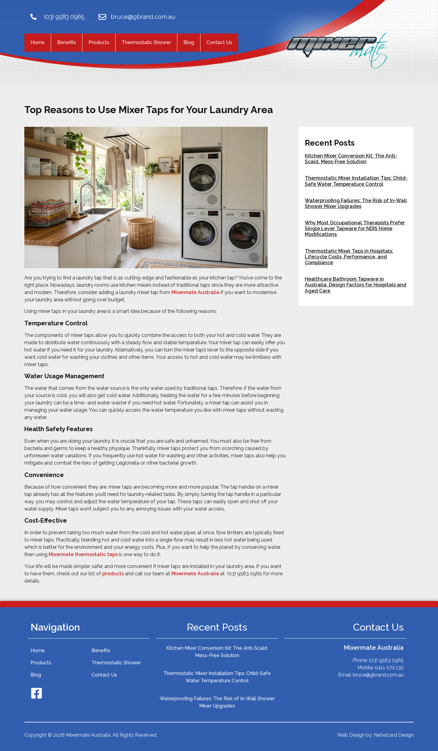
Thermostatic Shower (146, 42)
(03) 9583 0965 (64, 16)
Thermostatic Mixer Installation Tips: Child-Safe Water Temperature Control (356, 181)
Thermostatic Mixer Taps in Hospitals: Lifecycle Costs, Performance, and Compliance (349, 256)
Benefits (66, 42)
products (113, 573)
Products (99, 42)
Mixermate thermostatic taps (83, 554)
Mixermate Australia (195, 292)
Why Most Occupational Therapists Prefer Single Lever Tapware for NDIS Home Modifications (355, 228)
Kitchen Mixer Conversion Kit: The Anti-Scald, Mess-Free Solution (351, 158)
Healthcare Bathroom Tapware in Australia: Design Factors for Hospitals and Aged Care (355, 284)
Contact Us (219, 42)
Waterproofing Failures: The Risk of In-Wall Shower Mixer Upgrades (356, 203)
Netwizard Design (394, 735)
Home (37, 42)
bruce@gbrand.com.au (143, 16)
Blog (188, 42)
